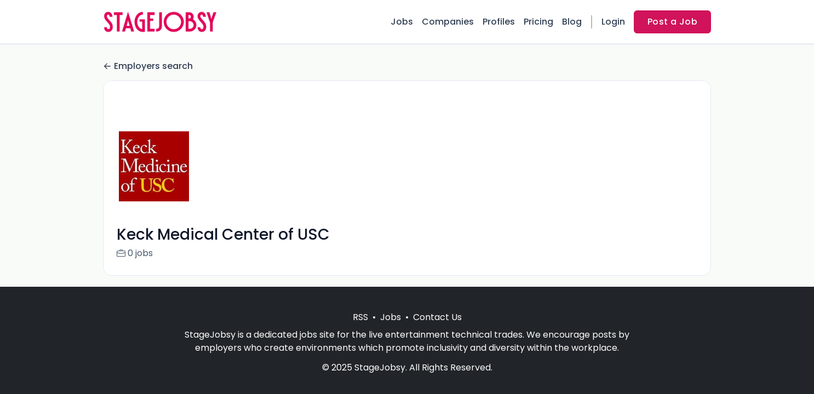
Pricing (538, 21)
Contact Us (437, 317)
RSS (360, 317)
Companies (448, 21)
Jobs (402, 21)
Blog (572, 21)
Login (613, 21)
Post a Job (672, 21)
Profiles (499, 21)
